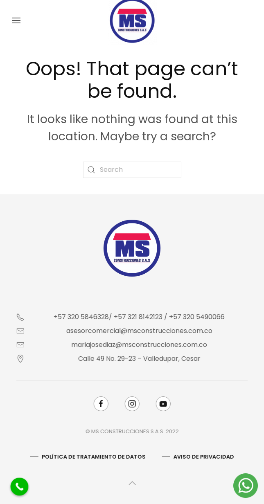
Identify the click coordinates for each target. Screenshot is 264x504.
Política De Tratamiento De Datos (93, 457)
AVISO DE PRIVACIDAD (203, 457)
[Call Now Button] (20, 487)
